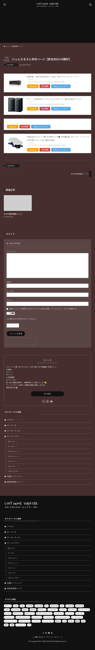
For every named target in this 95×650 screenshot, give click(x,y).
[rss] (52, 633)
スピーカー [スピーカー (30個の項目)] (79, 613)
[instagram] (47, 401)
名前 (9, 282)
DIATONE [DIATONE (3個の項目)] (38, 606)
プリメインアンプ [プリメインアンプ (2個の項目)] (10, 621)
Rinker (35, 79)
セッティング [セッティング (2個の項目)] (9, 617)
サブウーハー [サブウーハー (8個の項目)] (29, 613)
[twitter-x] (43, 401)
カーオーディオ (15, 430)
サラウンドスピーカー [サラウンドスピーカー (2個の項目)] (44, 613)
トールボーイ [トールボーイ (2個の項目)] (48, 617)
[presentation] (21, 341)
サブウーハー (14, 456)
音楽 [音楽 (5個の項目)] (83, 621)
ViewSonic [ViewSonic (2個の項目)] (16, 610)
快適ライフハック (15, 476)
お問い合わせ (38, 637)
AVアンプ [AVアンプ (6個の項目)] (8, 606)
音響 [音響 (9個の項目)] (11, 625)
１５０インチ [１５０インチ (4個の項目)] (20, 625)
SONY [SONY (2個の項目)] (7, 610)
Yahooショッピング (60, 86)
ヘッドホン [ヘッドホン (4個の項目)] (36, 621)
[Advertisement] (47, 26)
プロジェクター (15, 471)
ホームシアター (15, 436)
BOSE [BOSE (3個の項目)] (16, 606)
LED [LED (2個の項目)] (61, 606)
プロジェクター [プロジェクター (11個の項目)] (24, 621)
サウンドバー (14, 451)
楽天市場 (45, 86)
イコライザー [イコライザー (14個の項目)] (52, 610)
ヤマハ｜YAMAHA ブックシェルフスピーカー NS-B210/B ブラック (54, 99)
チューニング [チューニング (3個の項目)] (36, 617)
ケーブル (12, 446)
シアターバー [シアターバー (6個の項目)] (58, 613)
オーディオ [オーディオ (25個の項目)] (72, 610)
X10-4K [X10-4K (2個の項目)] (33, 610)
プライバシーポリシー (53, 637)
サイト (9, 300)
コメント (11, 251)
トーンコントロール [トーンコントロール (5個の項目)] (62, 617)
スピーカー (13, 466)
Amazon (32, 86)
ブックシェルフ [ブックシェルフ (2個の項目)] (77, 617)
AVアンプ (13, 441)
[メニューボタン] (4, 4)
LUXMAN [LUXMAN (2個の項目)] (69, 606)
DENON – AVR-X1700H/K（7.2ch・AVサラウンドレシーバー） (53, 76)
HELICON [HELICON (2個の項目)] (54, 606)
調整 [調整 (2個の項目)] (77, 621)
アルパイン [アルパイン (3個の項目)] (42, 610)
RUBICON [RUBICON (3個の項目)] (79, 606)
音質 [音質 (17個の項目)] (6, 625)
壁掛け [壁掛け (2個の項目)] (58, 621)
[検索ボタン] (90, 4)
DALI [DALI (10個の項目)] (22, 606)
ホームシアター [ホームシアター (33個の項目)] (48, 621)
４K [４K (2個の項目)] (29, 625)
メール (10, 291)
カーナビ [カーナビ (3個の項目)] (8, 613)
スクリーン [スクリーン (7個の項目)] (69, 613)
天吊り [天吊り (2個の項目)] (71, 621)
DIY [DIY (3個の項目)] (46, 606)
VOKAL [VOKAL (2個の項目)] (25, 610)
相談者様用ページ (12, 65)
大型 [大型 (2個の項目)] (64, 621)
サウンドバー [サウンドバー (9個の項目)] (17, 613)
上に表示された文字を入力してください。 (22, 319)
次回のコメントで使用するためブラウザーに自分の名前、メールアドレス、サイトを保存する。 (43, 309)
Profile (47, 393)
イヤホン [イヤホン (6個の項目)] (63, 610)
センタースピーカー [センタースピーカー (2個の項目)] (22, 617)
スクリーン (13, 461)
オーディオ (13, 425)
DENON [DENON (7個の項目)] (30, 606)
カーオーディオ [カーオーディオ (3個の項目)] (84, 610)
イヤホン (12, 419)
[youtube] (51, 401)
